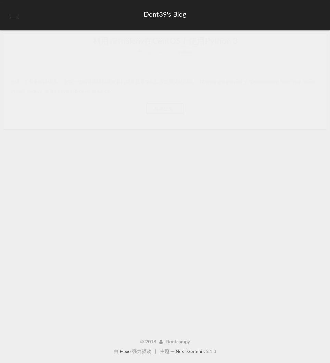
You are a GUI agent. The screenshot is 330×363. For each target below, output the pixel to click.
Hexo (125, 351)
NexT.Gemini (189, 351)
